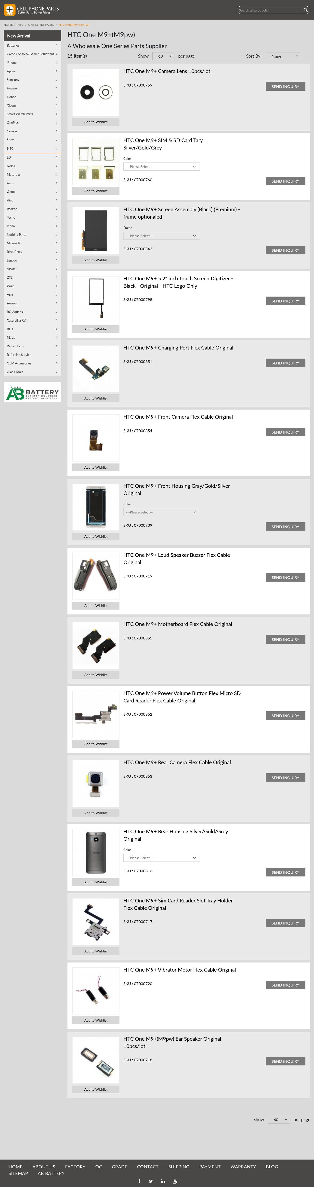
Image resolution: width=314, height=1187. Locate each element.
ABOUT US (43, 1166)
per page (186, 56)
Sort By (253, 56)
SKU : (128, 85)
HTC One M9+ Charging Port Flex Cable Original (178, 347)
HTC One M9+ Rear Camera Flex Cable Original (177, 762)
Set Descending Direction (305, 56)
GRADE (119, 1166)
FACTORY (75, 1166)
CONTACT (147, 1166)
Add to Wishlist (95, 122)
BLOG (272, 1166)
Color (127, 159)
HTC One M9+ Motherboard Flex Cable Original (177, 624)
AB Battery (51, 1173)
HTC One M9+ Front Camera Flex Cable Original (178, 416)
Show (143, 56)
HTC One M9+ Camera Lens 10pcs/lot (166, 71)
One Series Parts (41, 24)
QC (98, 1166)
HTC (20, 24)
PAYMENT (210, 1166)
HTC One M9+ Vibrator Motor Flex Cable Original (179, 969)
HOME (16, 1166)
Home (8, 24)
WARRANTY (243, 1166)
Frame (127, 228)
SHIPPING (178, 1166)
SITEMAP (18, 1173)
